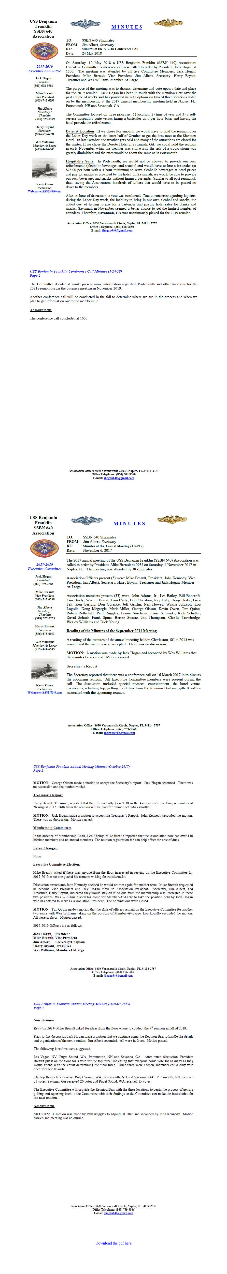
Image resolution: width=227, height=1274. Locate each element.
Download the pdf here (113, 1243)
